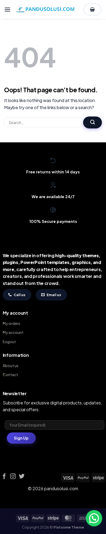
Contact (10, 374)
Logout (9, 341)
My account (13, 332)
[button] (7, 9)
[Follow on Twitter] (22, 477)
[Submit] (92, 122)
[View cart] (92, 10)
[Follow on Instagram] (13, 477)
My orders (11, 323)
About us (11, 365)
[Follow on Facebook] (4, 477)
